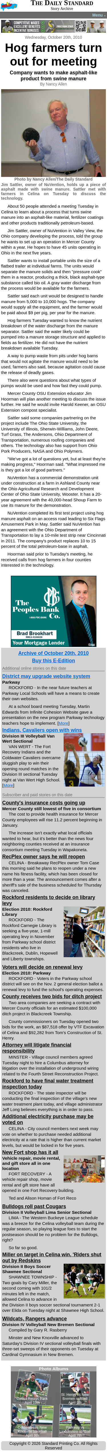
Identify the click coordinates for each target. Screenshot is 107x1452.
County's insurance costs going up (43, 803)
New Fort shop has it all (30, 1152)
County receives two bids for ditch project (52, 996)
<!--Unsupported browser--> (53, 1401)
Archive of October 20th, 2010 (53, 653)
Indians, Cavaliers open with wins (42, 730)
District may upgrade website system (46, 676)
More (63, 723)
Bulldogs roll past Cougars (34, 1206)
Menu (99, 15)
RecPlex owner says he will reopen (43, 856)
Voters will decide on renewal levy (42, 967)
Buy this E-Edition (53, 660)
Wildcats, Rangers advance (34, 1319)
